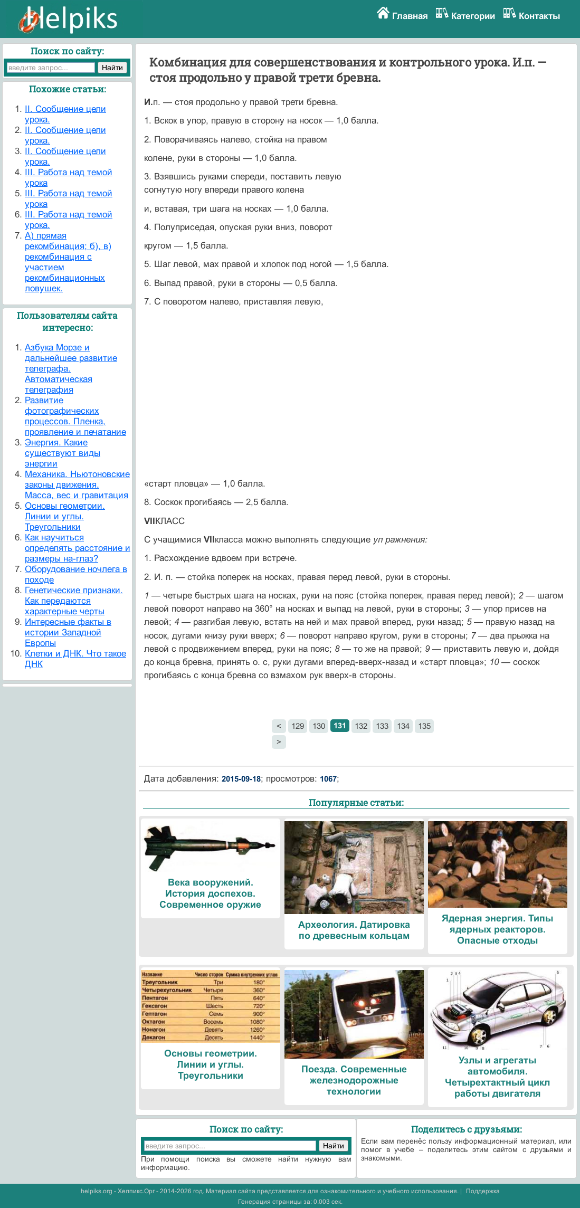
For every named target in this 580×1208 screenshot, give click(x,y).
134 (403, 725)
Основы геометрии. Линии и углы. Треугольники (65, 516)
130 (318, 725)
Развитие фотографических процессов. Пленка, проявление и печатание (75, 416)
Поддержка (483, 1191)
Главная (410, 16)
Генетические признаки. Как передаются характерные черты (74, 600)
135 (424, 725)
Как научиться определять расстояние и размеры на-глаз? (77, 548)
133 (382, 725)
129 (297, 725)
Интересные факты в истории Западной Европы (68, 632)
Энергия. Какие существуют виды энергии (62, 453)
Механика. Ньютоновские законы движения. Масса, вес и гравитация (77, 484)
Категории (473, 16)
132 (361, 725)
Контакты (539, 16)
